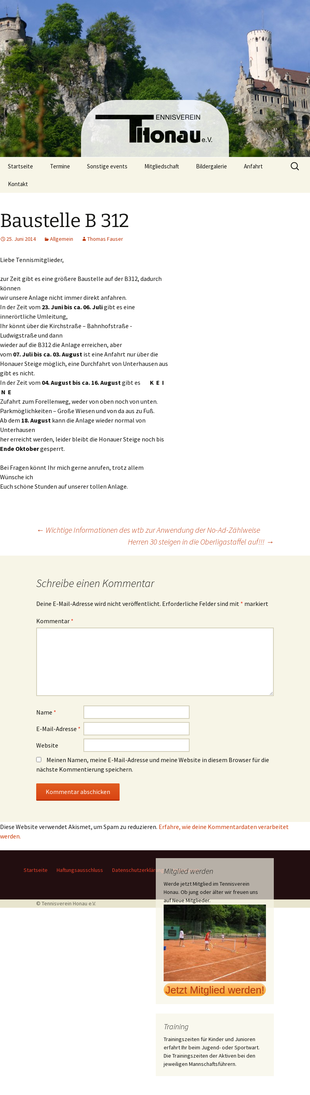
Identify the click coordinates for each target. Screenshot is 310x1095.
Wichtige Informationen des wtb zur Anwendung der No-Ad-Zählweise (148, 530)
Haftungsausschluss (80, 869)
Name (46, 712)
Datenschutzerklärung (138, 869)
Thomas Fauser (105, 238)
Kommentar (55, 621)
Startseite (20, 166)
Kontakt (18, 184)
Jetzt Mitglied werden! (214, 990)
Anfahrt (253, 166)
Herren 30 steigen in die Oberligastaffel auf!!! (201, 542)
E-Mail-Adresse (58, 729)
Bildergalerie (211, 166)
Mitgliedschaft (161, 166)
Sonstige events (107, 166)
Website (47, 745)
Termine (60, 166)
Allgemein (61, 238)
